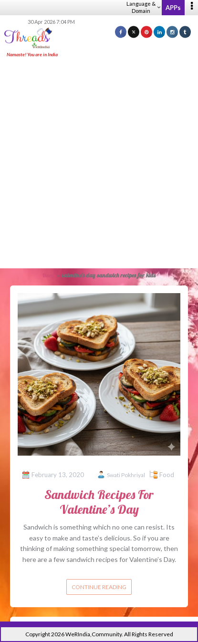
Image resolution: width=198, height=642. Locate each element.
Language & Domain (143, 7)
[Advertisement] (99, 164)
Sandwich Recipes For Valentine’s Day (99, 502)
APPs (173, 7)
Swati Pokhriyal (126, 475)
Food (166, 475)
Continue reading (99, 587)
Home (48, 275)
